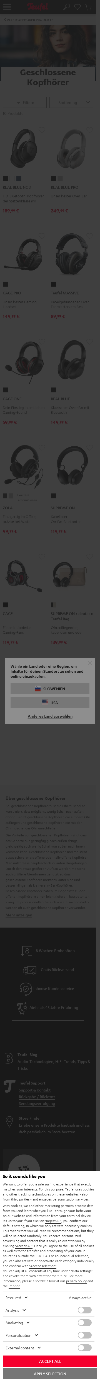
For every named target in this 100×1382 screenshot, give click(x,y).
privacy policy (76, 1281)
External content (20, 1347)
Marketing (14, 1322)
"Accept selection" (42, 1266)
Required (13, 1297)
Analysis (12, 1310)
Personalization (18, 1335)
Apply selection (50, 1373)
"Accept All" (23, 1245)
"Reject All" (53, 1220)
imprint (14, 1286)
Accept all (50, 1361)
